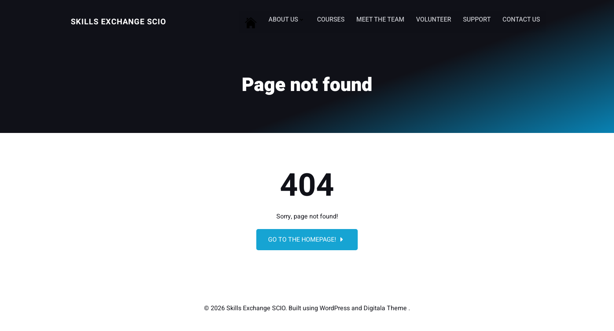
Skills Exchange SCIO (118, 21)
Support (477, 19)
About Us (286, 19)
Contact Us (521, 19)
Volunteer (433, 19)
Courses (331, 19)
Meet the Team (380, 19)
